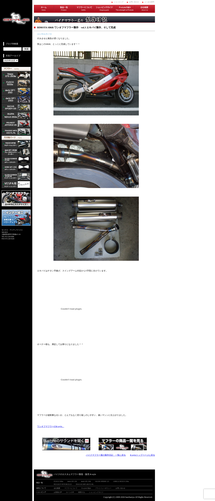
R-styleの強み (125, 9)
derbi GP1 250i (16, 99)
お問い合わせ (134, 2)
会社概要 (145, 9)
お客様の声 (58, 492)
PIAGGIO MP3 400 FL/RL (16, 132)
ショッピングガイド (104, 9)
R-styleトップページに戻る (142, 455)
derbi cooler (16, 152)
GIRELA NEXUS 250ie (121, 481)
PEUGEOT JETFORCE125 (16, 124)
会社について (41, 488)
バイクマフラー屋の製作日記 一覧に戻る (106, 455)
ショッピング (118, 2)
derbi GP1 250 (16, 91)
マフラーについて (84, 9)
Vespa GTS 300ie (16, 75)
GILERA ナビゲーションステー (16, 176)
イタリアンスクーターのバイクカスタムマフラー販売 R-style (16, 21)
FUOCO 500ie (16, 83)
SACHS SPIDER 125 (16, 107)
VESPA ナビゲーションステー (16, 184)
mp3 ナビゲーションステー (16, 144)
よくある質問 (149, 2)
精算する (81, 492)
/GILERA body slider (16, 160)
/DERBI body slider (16, 168)
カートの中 (70, 492)
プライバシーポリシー (103, 488)
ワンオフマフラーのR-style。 (50, 426)
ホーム (44, 9)
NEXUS (16, 116)
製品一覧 (64, 9)
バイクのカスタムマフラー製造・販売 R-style (75, 474)
